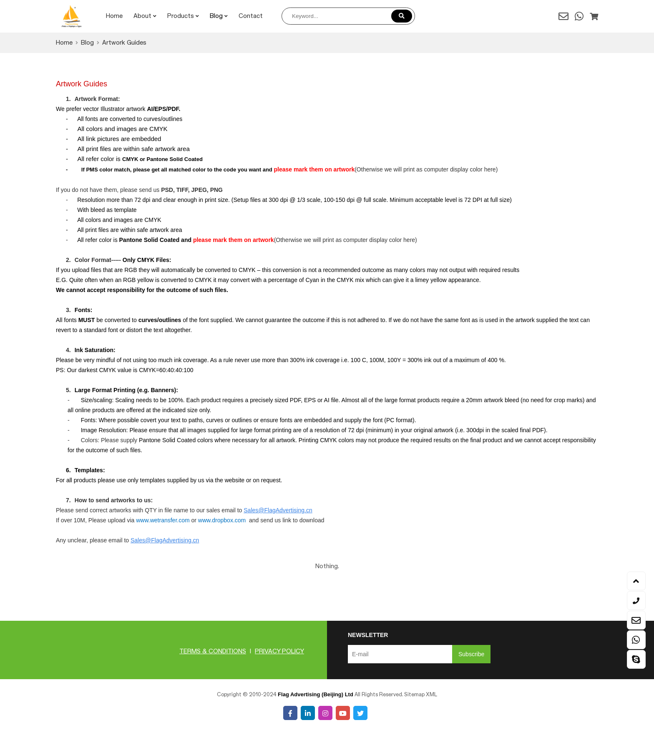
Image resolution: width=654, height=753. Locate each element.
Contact (251, 16)
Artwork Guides (124, 43)
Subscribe (471, 654)
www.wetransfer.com (162, 520)
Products (183, 16)
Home (114, 16)
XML (431, 694)
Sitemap (414, 694)
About (144, 16)
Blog (219, 16)
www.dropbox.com (222, 520)
